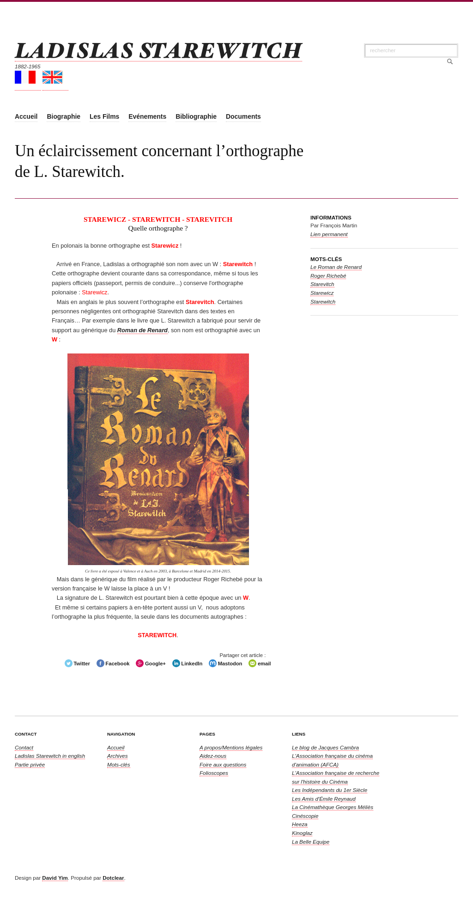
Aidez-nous (213, 756)
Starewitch (322, 301)
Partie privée (30, 764)
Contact (24, 747)
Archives (117, 756)
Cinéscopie (305, 816)
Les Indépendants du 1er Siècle (329, 790)
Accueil (115, 747)
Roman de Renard (142, 330)
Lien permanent (329, 234)
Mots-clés (118, 764)
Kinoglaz (302, 833)
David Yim (54, 878)
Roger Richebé (328, 276)
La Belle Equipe (310, 842)
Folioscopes (214, 773)
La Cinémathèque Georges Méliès (332, 807)
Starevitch (322, 284)
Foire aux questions (223, 764)
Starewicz (322, 293)
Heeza (300, 824)
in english (50, 756)
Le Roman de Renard (336, 267)
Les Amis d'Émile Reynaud (324, 799)
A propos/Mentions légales (231, 747)
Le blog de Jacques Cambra (325, 747)
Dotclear (113, 878)
